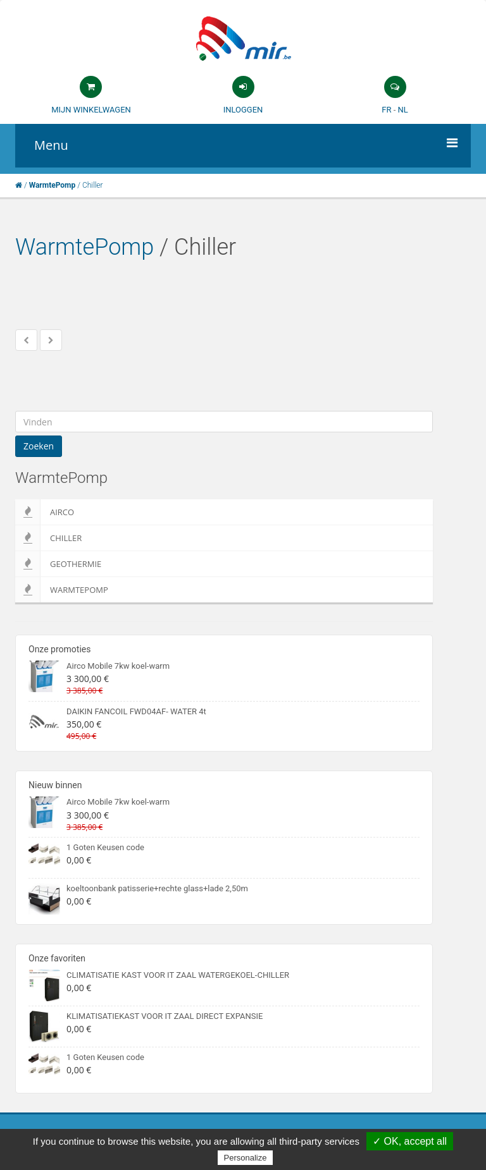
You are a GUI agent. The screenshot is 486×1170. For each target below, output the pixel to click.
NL (402, 109)
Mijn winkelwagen (91, 109)
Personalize (245, 1157)
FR (386, 109)
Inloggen (243, 109)
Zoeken (38, 446)
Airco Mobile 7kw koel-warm (118, 666)
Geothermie (58, 563)
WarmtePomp (84, 247)
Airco (44, 512)
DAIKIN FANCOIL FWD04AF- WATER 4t (136, 711)
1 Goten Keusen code (105, 847)
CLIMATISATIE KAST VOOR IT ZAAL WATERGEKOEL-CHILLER (177, 975)
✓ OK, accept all (410, 1141)
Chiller (48, 538)
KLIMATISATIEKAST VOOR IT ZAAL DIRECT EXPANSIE (164, 1016)
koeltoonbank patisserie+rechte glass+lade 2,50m (157, 888)
